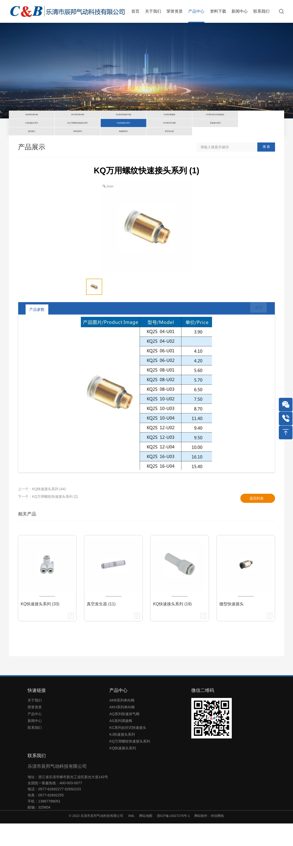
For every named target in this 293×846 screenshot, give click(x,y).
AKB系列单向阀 (121, 723)
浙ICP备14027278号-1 (173, 838)
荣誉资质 (35, 730)
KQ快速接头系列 (122, 771)
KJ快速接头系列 (122, 757)
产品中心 (35, 736)
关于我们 (35, 723)
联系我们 (35, 750)
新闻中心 (35, 743)
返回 (255, 331)
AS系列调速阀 (120, 743)
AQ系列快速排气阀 (124, 736)
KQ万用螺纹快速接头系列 (129, 764)
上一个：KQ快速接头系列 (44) (42, 511)
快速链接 (37, 712)
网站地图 (145, 838)
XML (131, 838)
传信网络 (217, 838)
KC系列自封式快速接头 (127, 750)
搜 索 (266, 169)
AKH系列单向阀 (122, 730)
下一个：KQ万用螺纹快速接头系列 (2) (48, 519)
